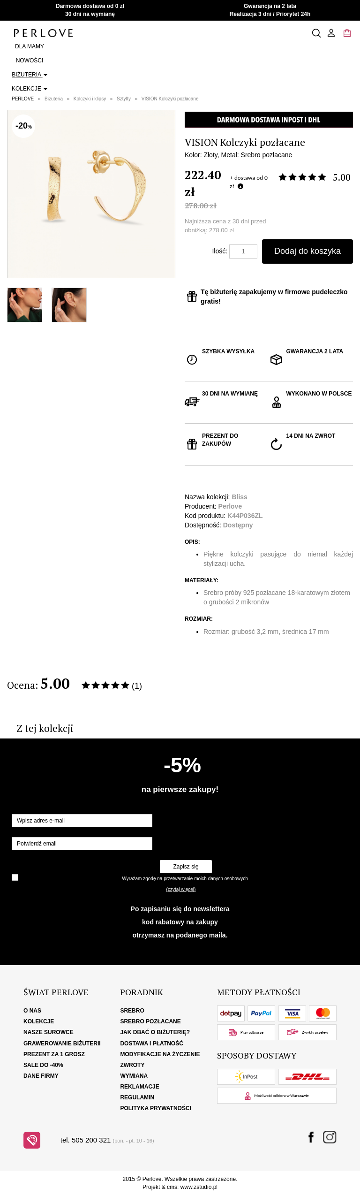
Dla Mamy (29, 46)
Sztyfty (124, 98)
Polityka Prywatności (155, 1108)
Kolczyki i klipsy (90, 98)
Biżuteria (29, 74)
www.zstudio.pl (199, 1187)
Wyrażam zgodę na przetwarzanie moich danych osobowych (185, 878)
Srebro (132, 1010)
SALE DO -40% (43, 1065)
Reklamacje (139, 1086)
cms (172, 1187)
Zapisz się (185, 866)
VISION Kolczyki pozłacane (170, 98)
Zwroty (132, 1065)
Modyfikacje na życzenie (160, 1054)
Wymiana (134, 1076)
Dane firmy (41, 1076)
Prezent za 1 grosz (54, 1054)
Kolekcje (29, 88)
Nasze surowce (48, 1032)
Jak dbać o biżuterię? (155, 1032)
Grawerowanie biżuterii (62, 1043)
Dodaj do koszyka (307, 251)
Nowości (30, 60)
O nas (32, 1010)
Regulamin (137, 1097)
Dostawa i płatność (151, 1043)
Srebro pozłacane (150, 1021)
